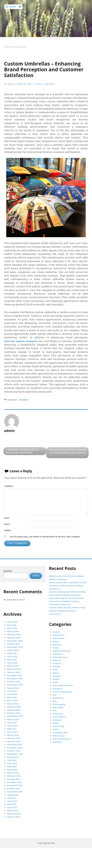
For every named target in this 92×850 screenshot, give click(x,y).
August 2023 (12, 717)
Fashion (56, 659)
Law (55, 693)
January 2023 (13, 738)
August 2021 (12, 791)
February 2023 (14, 735)
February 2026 (14, 634)
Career (56, 647)
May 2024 (11, 695)
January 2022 (13, 775)
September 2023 (15, 714)
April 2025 (12, 662)
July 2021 (11, 794)
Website (7, 531)
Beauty (56, 641)
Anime (56, 632)
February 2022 (14, 772)
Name (7, 518)
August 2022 (13, 754)
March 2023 (12, 732)
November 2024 (15, 677)
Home (56, 681)
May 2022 (11, 763)
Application (58, 635)
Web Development (62, 736)
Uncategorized (60, 730)
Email (7, 524)
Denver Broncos (15, 47)
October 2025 (13, 643)
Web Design (59, 733)
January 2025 (13, 671)
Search (7, 571)
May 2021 (11, 800)
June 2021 (11, 797)
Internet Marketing (62, 690)
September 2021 (14, 788)
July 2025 (11, 653)
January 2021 (13, 812)
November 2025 (14, 640)
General (56, 675)
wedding (57, 739)
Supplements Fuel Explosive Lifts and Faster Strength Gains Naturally (23, 451)
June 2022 (12, 760)
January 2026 (13, 637)
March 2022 (12, 769)
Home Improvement (63, 684)
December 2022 (14, 741)
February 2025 (14, 668)
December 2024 (14, 674)
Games (56, 672)
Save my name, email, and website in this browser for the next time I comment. (45, 537)
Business (24, 399)
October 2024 (13, 680)
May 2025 (11, 659)
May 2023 (11, 726)
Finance (56, 662)
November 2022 (15, 745)
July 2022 (11, 757)
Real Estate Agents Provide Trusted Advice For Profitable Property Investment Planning (66, 600)
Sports (56, 721)
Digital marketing (61, 650)
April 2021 (12, 803)
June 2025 (12, 655)
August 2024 (13, 686)
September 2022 (15, 751)
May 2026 (11, 625)
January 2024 (13, 708)
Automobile (58, 638)
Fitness (56, 666)
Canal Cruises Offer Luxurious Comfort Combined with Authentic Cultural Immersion (67, 585)
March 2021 (12, 806)
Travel (56, 727)
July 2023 (11, 720)
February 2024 (14, 705)
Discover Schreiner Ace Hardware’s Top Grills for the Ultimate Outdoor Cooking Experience (69, 452)
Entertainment (60, 656)
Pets (55, 699)
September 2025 (15, 646)
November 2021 (14, 781)
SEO (55, 709)
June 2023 (12, 723)
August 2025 (12, 649)
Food (55, 669)
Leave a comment (45, 84)
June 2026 (12, 622)
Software (57, 718)
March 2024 (12, 702)
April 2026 (12, 628)
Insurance (57, 687)
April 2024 (12, 698)
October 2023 (13, 711)
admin (11, 84)
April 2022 (12, 766)
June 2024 (12, 692)
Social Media (59, 715)
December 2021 (14, 778)
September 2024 (15, 683)
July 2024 (11, 689)
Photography (59, 702)
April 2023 (12, 729)
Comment (9, 486)
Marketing (58, 696)
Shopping (57, 712)
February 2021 (13, 809)
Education (57, 653)
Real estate (58, 705)
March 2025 (12, 665)
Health (56, 678)
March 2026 (12, 631)
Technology (58, 724)
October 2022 (13, 748)
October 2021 (13, 784)
